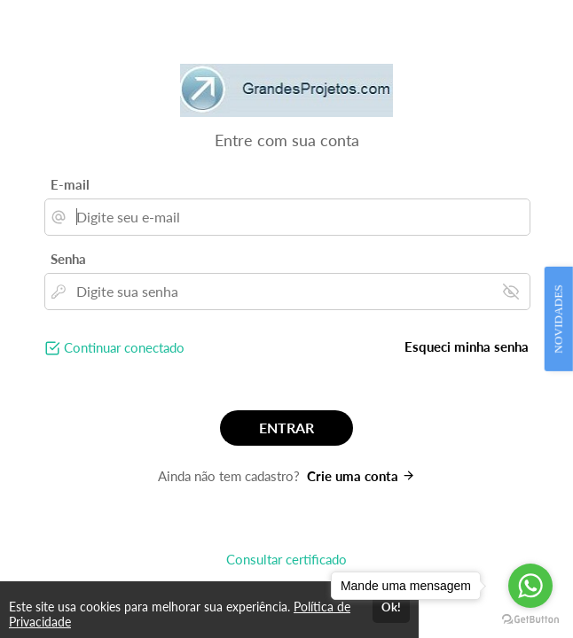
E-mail (70, 184)
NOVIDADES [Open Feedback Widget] (558, 319)
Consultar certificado (286, 559)
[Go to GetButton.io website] (530, 620)
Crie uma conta (361, 476)
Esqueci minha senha (466, 346)
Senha (68, 259)
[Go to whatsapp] (530, 586)
